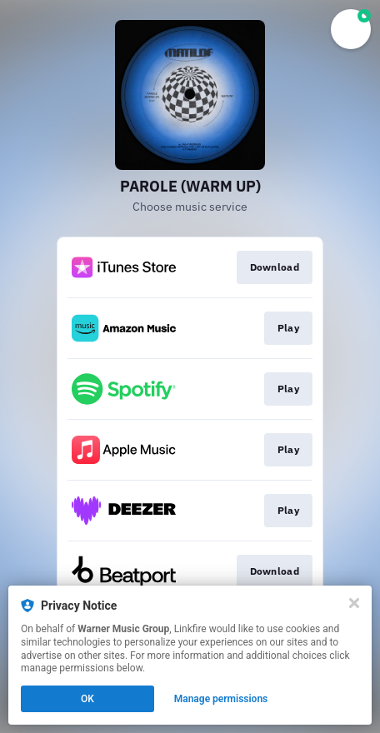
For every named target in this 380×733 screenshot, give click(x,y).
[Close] (354, 603)
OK (87, 699)
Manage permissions (221, 699)
